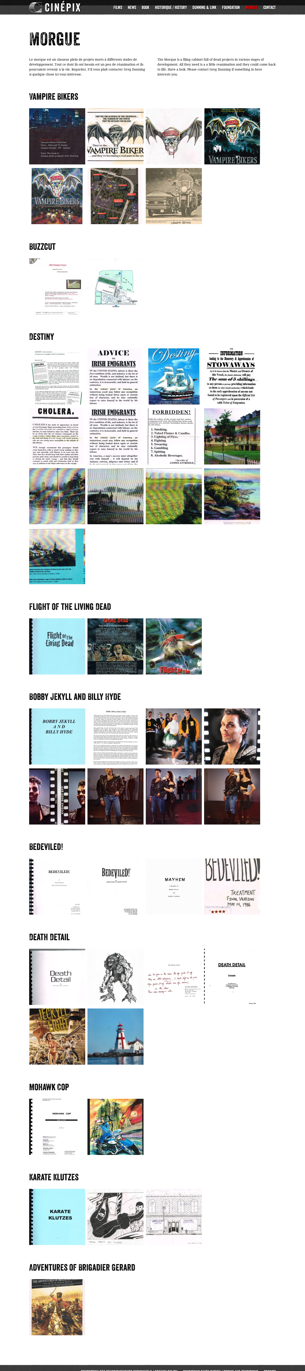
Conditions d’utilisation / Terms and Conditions (220, 1364)
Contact (269, 7)
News (132, 7)
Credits (270, 1364)
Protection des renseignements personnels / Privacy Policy (129, 1364)
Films (117, 7)
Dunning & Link (204, 7)
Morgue (251, 7)
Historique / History (171, 7)
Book (145, 7)
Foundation (231, 7)
